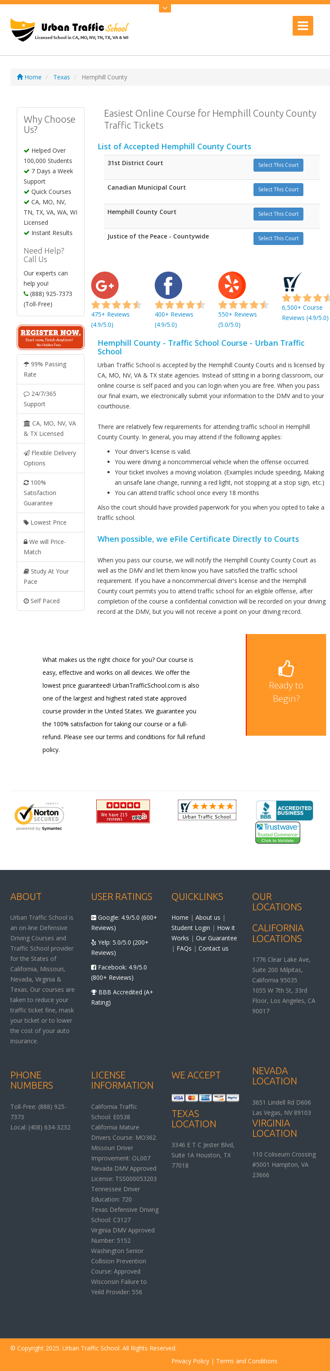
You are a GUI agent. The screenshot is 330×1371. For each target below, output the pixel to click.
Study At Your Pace (46, 576)
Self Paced (42, 601)
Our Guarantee (216, 938)
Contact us (214, 948)
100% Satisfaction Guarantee (40, 492)
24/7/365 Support (40, 399)
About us (208, 917)
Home (29, 77)
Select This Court (278, 165)
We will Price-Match (45, 547)
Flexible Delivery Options (50, 458)
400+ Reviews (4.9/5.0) (180, 305)
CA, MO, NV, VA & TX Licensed (50, 428)
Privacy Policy (190, 1361)
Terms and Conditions (247, 1361)
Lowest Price (45, 522)
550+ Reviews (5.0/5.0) (243, 305)
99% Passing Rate (45, 369)
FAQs (184, 948)
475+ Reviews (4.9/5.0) (116, 305)
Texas (61, 77)
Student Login (190, 928)
